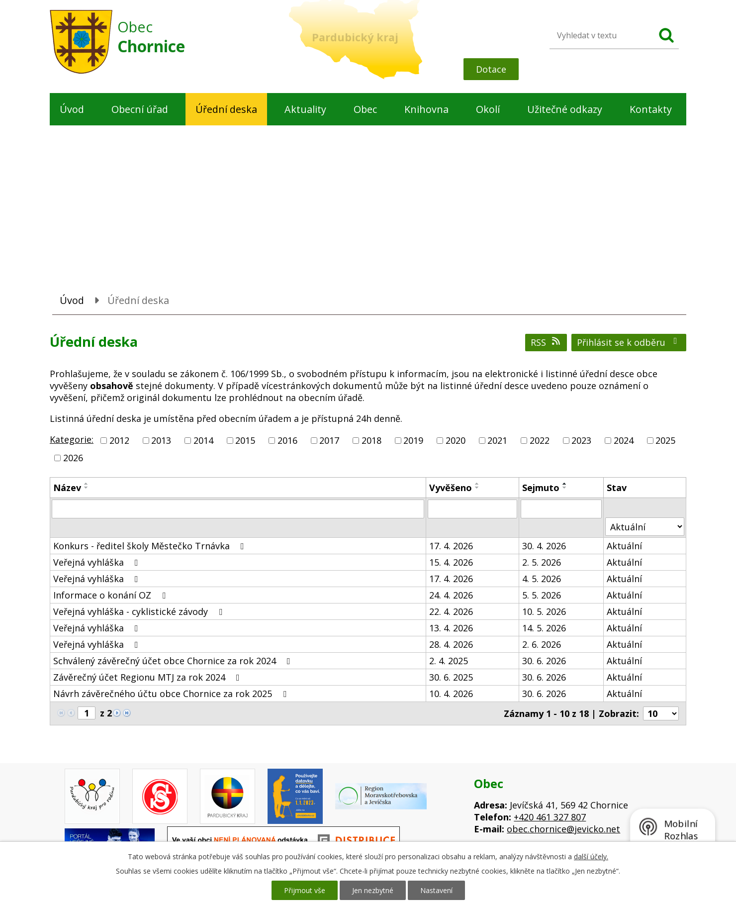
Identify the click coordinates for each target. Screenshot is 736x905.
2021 (497, 440)
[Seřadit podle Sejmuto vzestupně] (564, 484)
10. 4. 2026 (451, 694)
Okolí (488, 109)
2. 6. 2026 (541, 644)
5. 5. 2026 (541, 595)
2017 (329, 440)
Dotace (491, 69)
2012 (119, 440)
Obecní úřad (139, 109)
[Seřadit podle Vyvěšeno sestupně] (477, 488)
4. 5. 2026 (541, 579)
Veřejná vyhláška (97, 562)
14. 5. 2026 (544, 628)
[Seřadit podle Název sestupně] (86, 488)
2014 (203, 440)
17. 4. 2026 (451, 546)
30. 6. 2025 (451, 677)
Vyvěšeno (450, 488)
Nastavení (436, 890)
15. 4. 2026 (451, 562)
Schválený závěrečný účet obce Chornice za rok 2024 (173, 661)
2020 (455, 440)
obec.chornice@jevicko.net (563, 829)
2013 (161, 440)
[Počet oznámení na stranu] (661, 713)
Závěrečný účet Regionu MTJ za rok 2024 (148, 677)
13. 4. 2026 (451, 628)
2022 (540, 440)
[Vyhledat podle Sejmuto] (561, 509)
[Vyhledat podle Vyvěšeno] (472, 509)
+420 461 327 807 (550, 817)
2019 (413, 440)
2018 (371, 440)
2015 (245, 440)
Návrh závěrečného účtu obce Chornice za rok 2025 (171, 694)
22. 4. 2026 (451, 611)
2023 (581, 440)
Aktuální (624, 546)
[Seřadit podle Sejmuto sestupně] (564, 488)
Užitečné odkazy (564, 109)
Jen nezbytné (372, 890)
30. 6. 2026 (544, 661)
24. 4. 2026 (451, 595)
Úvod (72, 109)
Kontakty (651, 109)
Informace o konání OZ (111, 595)
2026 (73, 458)
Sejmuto (540, 488)
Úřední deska (226, 109)
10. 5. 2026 (544, 611)
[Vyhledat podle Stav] (644, 526)
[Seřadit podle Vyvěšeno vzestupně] (477, 484)
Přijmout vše (304, 890)
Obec (365, 109)
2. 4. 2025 (448, 661)
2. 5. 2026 (541, 562)
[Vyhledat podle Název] (238, 509)
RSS (546, 342)
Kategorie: (71, 439)
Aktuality (305, 109)
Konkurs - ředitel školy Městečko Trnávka (150, 546)
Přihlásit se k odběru (629, 342)
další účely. (591, 856)
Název (67, 488)
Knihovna (426, 109)
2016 (287, 440)
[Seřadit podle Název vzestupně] (86, 484)
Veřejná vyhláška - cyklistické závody (139, 611)
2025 (665, 440)
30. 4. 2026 (544, 546)
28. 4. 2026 (451, 644)
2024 (624, 440)
